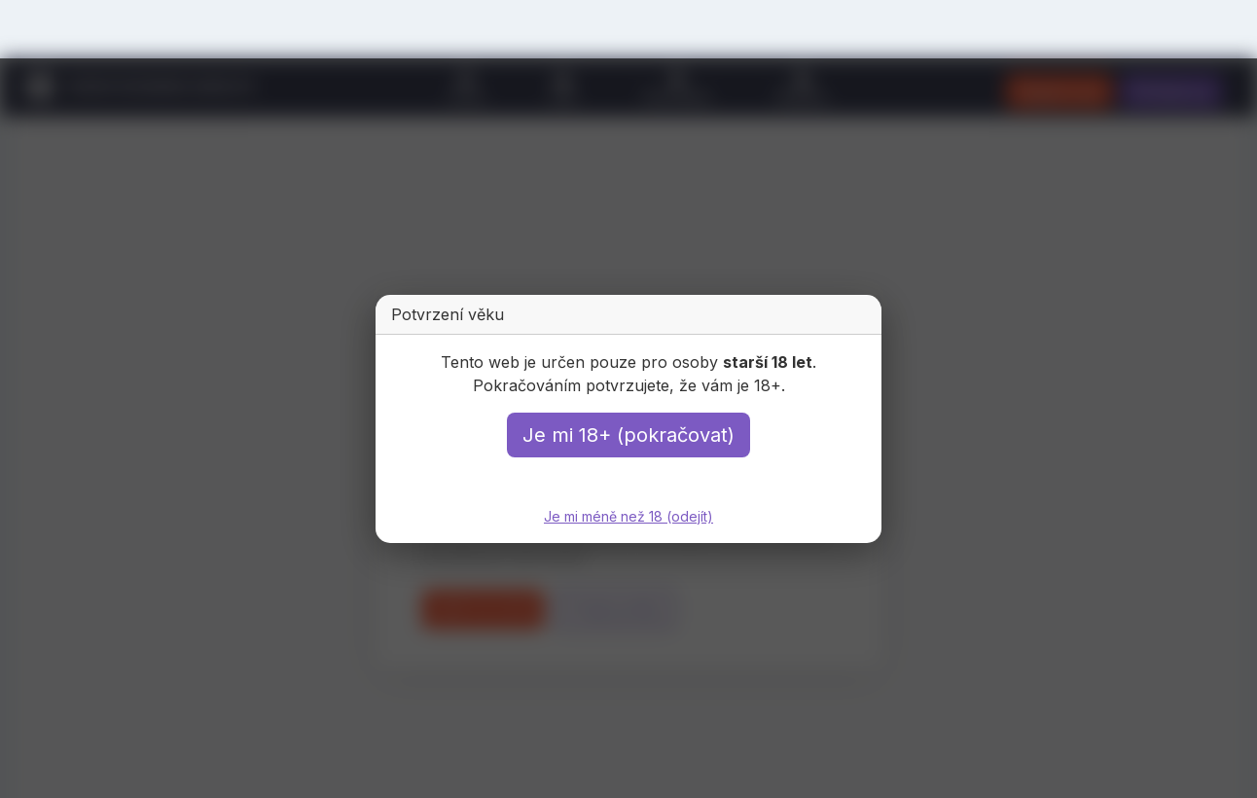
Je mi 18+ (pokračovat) (628, 435)
